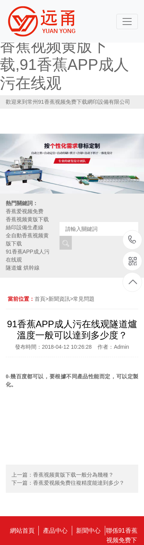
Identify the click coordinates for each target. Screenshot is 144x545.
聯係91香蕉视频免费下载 (121, 531)
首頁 (40, 299)
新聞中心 (88, 530)
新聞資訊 (59, 299)
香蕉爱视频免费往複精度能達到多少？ (78, 483)
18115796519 (132, 239)
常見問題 (83, 299)
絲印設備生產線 (24, 227)
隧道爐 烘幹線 (23, 268)
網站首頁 (22, 530)
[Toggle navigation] (127, 21)
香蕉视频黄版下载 (27, 219)
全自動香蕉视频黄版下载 (27, 239)
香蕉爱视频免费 (24, 211)
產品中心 (55, 530)
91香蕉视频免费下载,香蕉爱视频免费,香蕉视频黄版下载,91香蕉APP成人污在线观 (65, 46)
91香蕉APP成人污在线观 (28, 255)
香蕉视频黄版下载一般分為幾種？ (73, 475)
